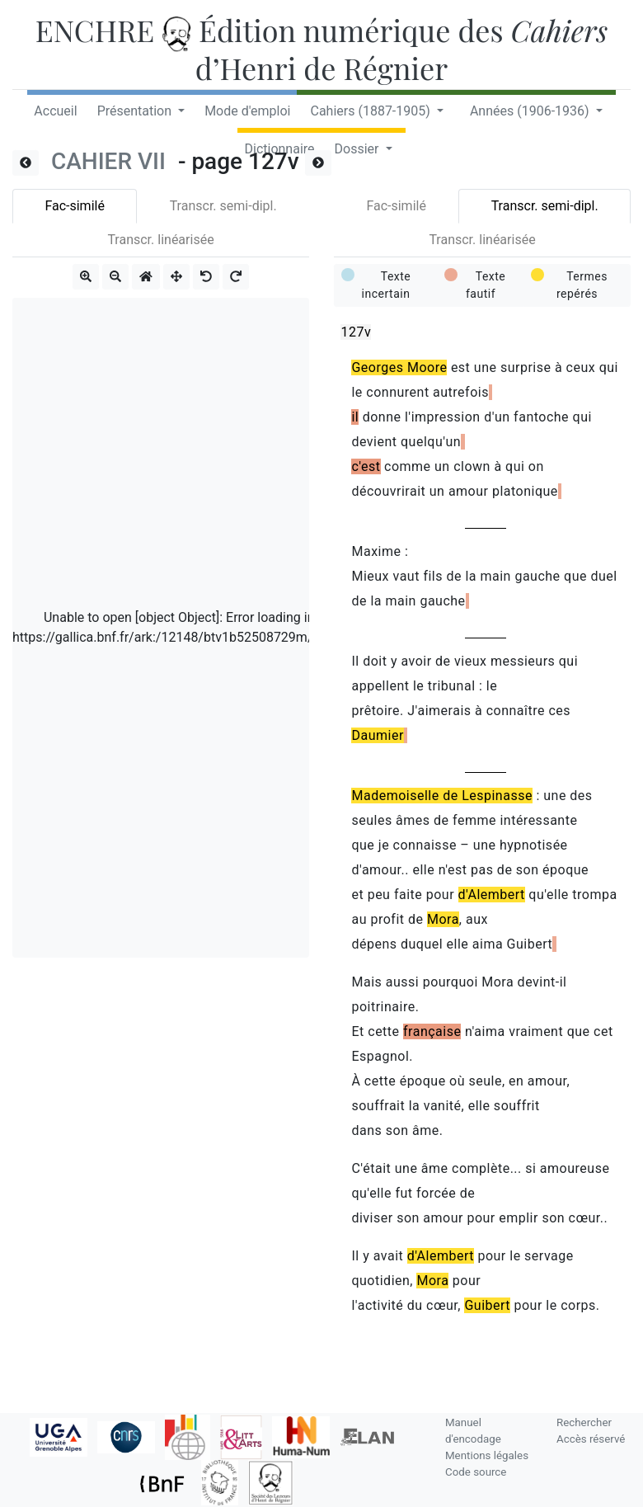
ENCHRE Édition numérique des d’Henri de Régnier (321, 48)
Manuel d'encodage (473, 1430)
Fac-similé (75, 206)
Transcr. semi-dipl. (223, 206)
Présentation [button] (136, 111)
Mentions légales (486, 1455)
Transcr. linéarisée (160, 239)
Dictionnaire (279, 149)
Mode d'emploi (247, 111)
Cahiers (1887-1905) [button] (371, 111)
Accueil (55, 111)
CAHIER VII (111, 161)
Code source (475, 1472)
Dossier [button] (359, 149)
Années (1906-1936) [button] (531, 111)
